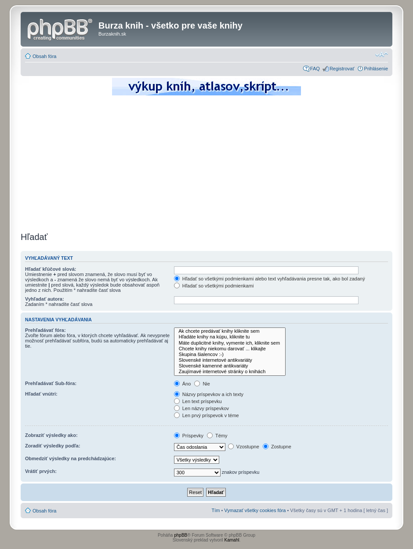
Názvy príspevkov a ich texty (208, 394)
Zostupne (277, 446)
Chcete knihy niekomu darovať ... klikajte (230, 349)
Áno (182, 383)
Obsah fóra (44, 56)
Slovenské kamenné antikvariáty (230, 366)
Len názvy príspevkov (201, 408)
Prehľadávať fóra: (45, 330)
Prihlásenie (376, 68)
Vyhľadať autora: (44, 299)
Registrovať (342, 68)
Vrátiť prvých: (41, 471)
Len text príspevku (198, 401)
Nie (202, 383)
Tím (215, 510)
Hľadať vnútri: (41, 393)
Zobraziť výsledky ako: (51, 435)
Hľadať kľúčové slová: (50, 269)
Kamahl (232, 540)
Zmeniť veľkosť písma (381, 54)
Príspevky (188, 435)
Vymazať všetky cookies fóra (255, 510)
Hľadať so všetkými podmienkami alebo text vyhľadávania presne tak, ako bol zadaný (269, 278)
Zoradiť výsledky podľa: (52, 445)
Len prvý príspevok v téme (206, 415)
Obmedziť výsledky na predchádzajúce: (70, 458)
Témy (217, 435)
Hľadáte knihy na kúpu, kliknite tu (230, 337)
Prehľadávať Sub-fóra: (50, 383)
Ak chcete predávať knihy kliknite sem (230, 331)
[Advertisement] (206, 162)
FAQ (315, 68)
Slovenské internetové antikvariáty (230, 360)
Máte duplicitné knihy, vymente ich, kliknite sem (230, 343)
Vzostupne (243, 446)
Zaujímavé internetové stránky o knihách (230, 371)
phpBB (180, 535)
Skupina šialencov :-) (230, 354)
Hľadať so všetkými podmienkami (214, 285)
